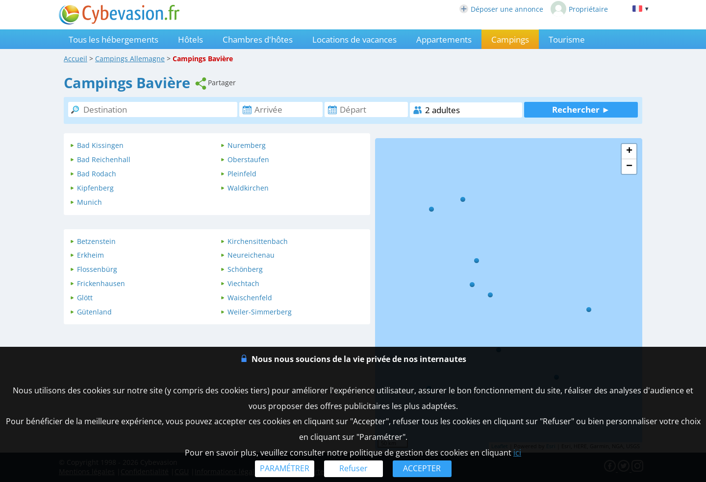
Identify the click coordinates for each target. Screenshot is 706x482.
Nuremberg (246, 145)
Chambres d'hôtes (258, 39)
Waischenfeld (249, 297)
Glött (85, 297)
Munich (89, 202)
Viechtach (243, 283)
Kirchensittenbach (257, 241)
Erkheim (90, 255)
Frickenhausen (101, 283)
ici (517, 452)
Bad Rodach (96, 173)
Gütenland (94, 311)
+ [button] (629, 151)
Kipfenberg (95, 188)
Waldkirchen (248, 188)
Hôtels (190, 39)
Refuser (353, 468)
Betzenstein (96, 241)
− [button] (629, 166)
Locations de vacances (354, 39)
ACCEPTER (422, 468)
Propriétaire (579, 9)
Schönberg (245, 269)
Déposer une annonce (501, 9)
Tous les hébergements (113, 39)
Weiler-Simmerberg (259, 311)
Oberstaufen (248, 159)
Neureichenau (251, 255)
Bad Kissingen (100, 145)
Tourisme (567, 39)
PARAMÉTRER (284, 468)
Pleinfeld (241, 173)
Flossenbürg (97, 269)
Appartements (444, 39)
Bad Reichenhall (103, 159)
